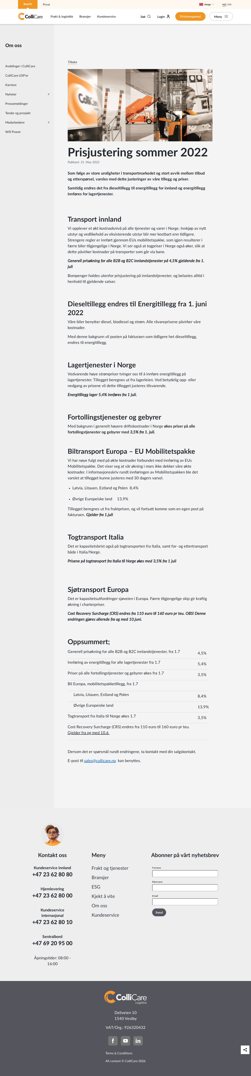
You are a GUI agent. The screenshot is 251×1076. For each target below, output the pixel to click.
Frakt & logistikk (62, 16)
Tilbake (72, 62)
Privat (46, 4)
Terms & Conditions (118, 1053)
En (229, 4)
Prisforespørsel (190, 16)
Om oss (99, 906)
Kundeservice (106, 16)
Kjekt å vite (103, 896)
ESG (96, 887)
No (224, 4)
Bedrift (28, 4)
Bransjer (85, 16)
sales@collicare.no (100, 761)
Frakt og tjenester (110, 868)
